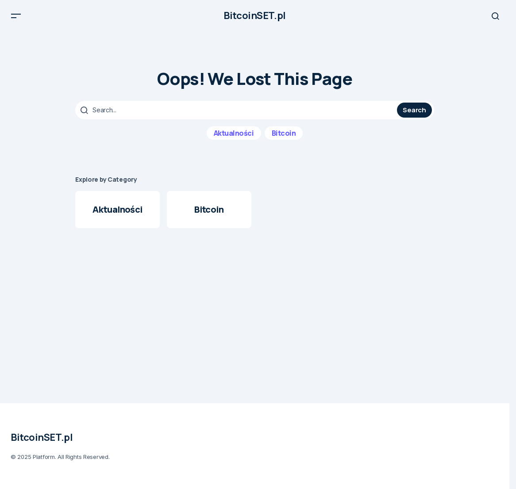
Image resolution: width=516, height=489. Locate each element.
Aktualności (234, 137)
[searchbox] (237, 114)
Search (414, 113)
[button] (16, 17)
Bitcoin (284, 137)
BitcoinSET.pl (254, 17)
